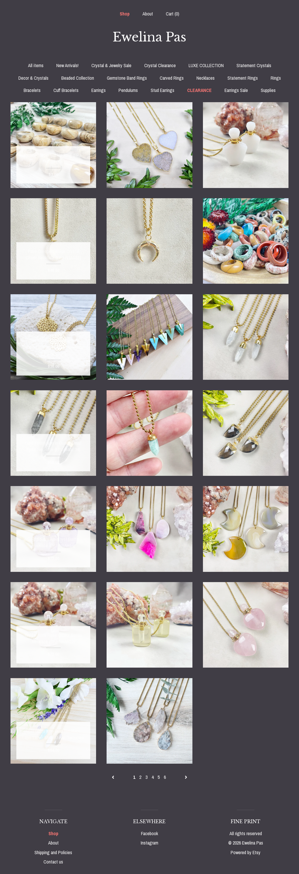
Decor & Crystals (33, 78)
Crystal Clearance (160, 65)
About (147, 14)
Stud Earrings (162, 90)
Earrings (98, 90)
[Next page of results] (186, 777)
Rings (276, 78)
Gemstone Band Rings (127, 78)
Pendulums (128, 90)
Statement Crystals (254, 65)
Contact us (53, 862)
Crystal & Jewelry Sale (111, 65)
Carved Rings (172, 78)
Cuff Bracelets (66, 90)
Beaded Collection (77, 78)
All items (36, 65)
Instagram (149, 843)
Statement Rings (242, 78)
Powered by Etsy (245, 852)
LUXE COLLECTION (206, 65)
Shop (125, 14)
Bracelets (32, 90)
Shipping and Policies (53, 852)
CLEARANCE (199, 90)
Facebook (149, 833)
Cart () (172, 14)
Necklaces (206, 78)
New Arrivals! (67, 65)
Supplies (268, 90)
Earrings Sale (236, 90)
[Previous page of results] (114, 777)
